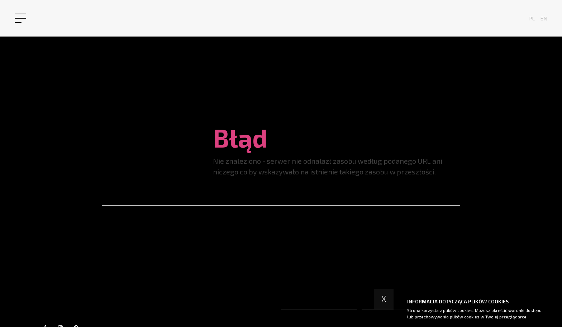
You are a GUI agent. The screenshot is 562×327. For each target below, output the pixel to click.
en (543, 18)
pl (532, 18)
